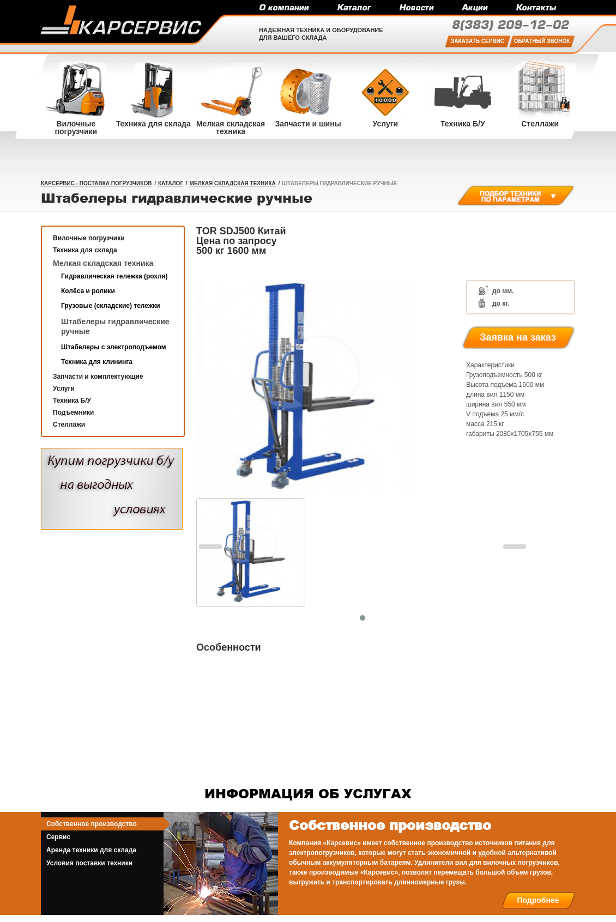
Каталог (354, 8)
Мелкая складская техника (233, 183)
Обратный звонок (542, 41)
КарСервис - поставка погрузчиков (96, 183)
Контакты (536, 8)
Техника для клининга (96, 362)
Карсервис (121, 20)
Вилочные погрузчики (89, 238)
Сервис (58, 837)
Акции (474, 8)
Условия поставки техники (89, 863)
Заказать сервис (477, 41)
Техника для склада (85, 250)
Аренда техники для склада (91, 850)
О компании (284, 8)
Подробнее (538, 900)
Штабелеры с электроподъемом (113, 347)
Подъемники (73, 412)
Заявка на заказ (518, 337)
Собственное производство (91, 824)
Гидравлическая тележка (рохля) (114, 276)
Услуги (64, 388)
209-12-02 (510, 26)
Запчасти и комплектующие (98, 376)
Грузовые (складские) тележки (110, 306)
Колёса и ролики (88, 291)
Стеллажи (69, 424)
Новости (416, 8)
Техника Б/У (72, 400)
